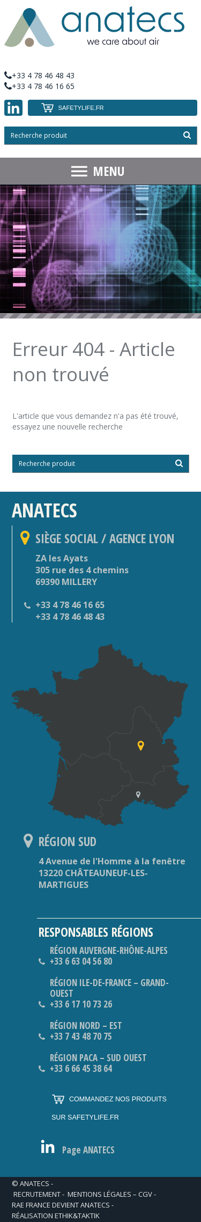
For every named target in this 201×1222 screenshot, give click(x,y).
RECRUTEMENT (37, 1194)
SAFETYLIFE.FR (72, 108)
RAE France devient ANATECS (61, 1205)
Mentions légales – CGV (110, 1194)
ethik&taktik (77, 1215)
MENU (108, 171)
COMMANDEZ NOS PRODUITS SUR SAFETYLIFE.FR (109, 1105)
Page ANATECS (88, 1150)
